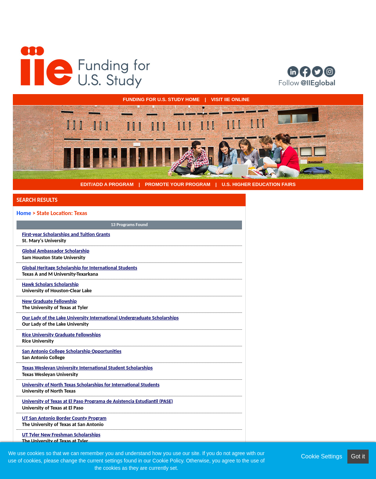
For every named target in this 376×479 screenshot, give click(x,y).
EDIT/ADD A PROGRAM (107, 184)
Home (24, 213)
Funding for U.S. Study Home (161, 99)
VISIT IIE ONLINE (230, 99)
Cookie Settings (321, 456)
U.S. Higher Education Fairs (259, 184)
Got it (358, 456)
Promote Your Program (177, 184)
